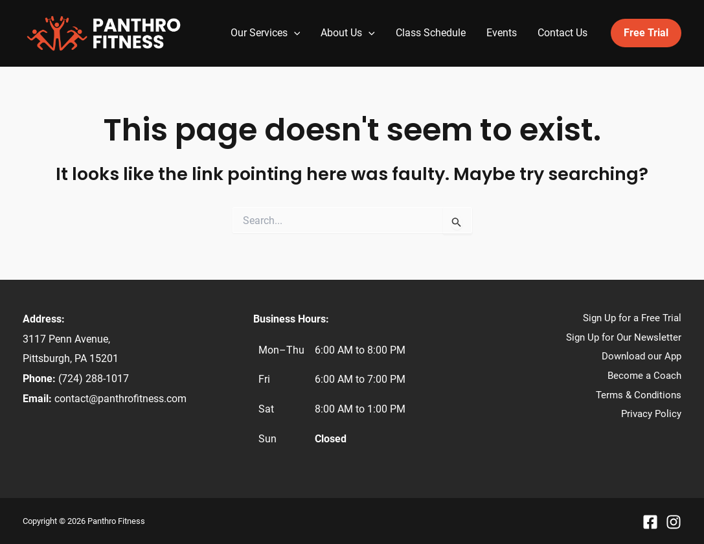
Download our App (641, 356)
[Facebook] (650, 522)
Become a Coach (644, 375)
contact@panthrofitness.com (120, 398)
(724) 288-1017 (93, 378)
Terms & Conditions (638, 395)
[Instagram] (673, 522)
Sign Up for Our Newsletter (623, 337)
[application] (294, 33)
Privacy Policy (651, 414)
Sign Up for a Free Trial (632, 318)
